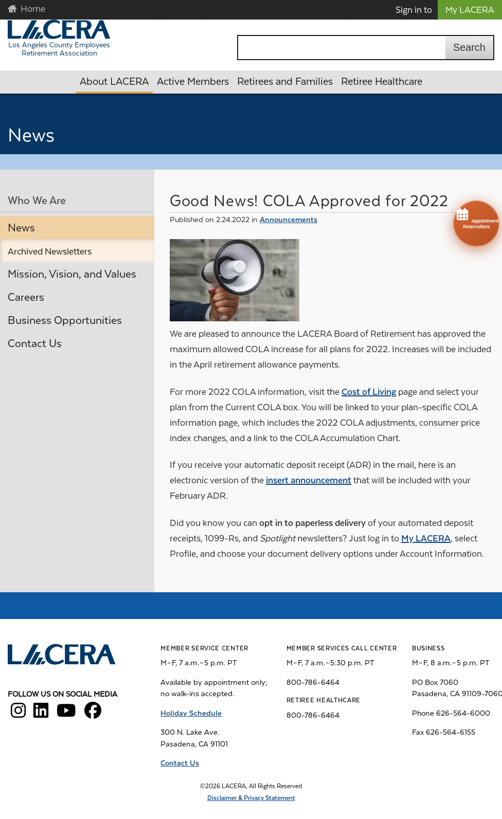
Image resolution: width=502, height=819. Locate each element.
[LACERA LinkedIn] (40, 714)
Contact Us (35, 343)
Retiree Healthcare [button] (381, 81)
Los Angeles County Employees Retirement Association (59, 49)
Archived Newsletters (50, 251)
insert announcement (308, 480)
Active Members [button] (193, 81)
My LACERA (469, 10)
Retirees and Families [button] (285, 81)
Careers (26, 297)
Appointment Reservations (476, 217)
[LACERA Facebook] (92, 714)
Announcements (288, 219)
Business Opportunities (65, 320)
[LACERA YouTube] (66, 714)
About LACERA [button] (114, 81)
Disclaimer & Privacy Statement (251, 798)
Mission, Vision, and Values (72, 274)
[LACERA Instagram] (18, 714)
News (21, 228)
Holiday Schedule (191, 713)
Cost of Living (369, 392)
